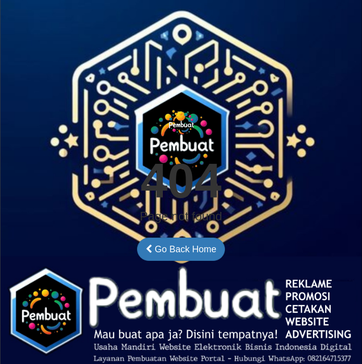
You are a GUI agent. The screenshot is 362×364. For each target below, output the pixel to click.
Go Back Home (181, 249)
